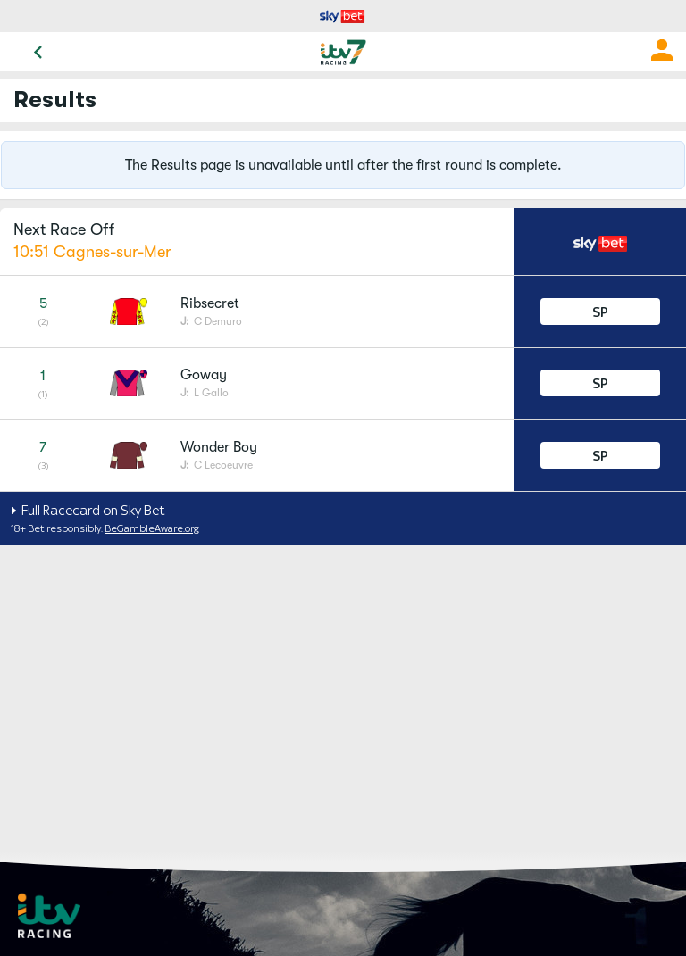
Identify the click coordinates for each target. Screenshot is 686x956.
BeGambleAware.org (152, 528)
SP (600, 312)
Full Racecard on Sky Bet (92, 510)
